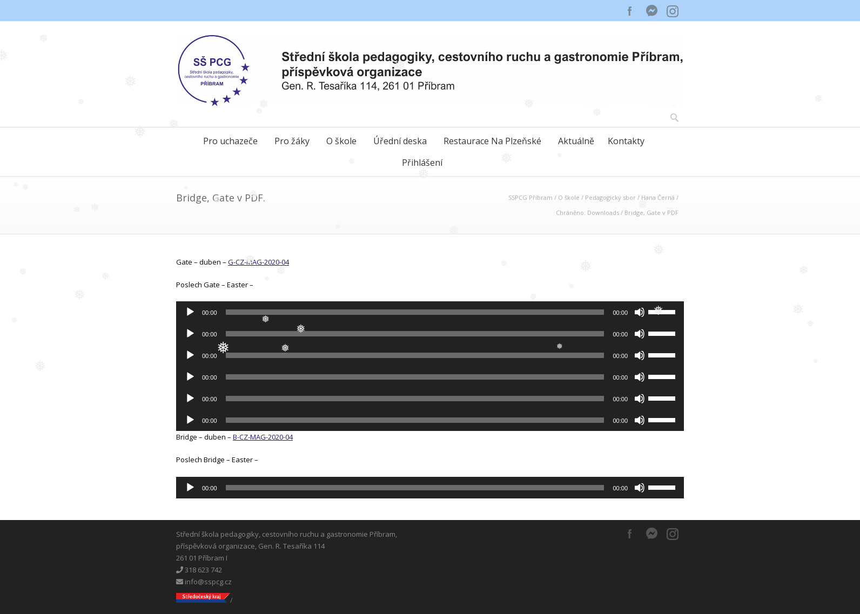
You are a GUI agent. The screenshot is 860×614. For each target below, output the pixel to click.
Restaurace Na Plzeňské (492, 141)
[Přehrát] (190, 312)
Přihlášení (422, 162)
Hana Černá (658, 197)
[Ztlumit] (639, 312)
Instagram (673, 11)
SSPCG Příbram (530, 197)
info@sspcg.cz (204, 581)
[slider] (415, 312)
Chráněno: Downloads (587, 212)
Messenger (651, 11)
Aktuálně (576, 141)
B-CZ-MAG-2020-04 (263, 437)
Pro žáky (292, 141)
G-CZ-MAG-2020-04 (258, 262)
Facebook (630, 11)
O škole (341, 141)
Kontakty (626, 141)
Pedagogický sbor (610, 197)
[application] (430, 312)
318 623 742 (199, 570)
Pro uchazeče (230, 141)
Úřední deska (400, 141)
